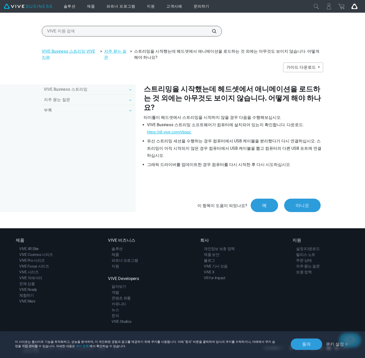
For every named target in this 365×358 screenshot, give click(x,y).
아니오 (302, 205)
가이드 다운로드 (301, 67)
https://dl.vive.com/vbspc (169, 132)
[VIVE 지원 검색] (211, 31)
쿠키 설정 (335, 344)
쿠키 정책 (82, 346)
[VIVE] (28, 6)
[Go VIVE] (354, 6)
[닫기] (316, 6)
